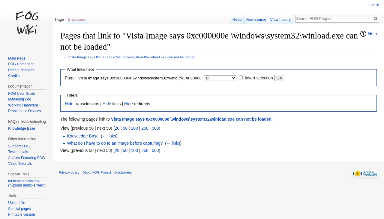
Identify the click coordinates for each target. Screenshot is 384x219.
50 (125, 128)
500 (155, 128)
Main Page (16, 58)
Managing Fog (19, 99)
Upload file (16, 203)
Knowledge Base (82, 136)
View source (255, 19)
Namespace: (191, 78)
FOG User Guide (21, 93)
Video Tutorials (20, 164)
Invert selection (259, 78)
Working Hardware (23, 105)
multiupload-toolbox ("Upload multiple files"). (27, 183)
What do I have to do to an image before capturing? (115, 143)
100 (134, 128)
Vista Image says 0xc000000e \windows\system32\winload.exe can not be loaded (132, 57)
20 (117, 128)
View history (280, 19)
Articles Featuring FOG (26, 158)
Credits (14, 76)
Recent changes (21, 70)
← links (109, 136)
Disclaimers (123, 172)
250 (144, 128)
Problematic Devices (24, 111)
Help (372, 33)
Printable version (21, 214)
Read (237, 19)
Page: (70, 78)
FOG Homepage (21, 64)
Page (59, 19)
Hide (69, 103)
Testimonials (18, 152)
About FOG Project (97, 172)
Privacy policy (69, 172)
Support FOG (18, 146)
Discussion (77, 19)
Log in (374, 5)
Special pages (19, 209)
